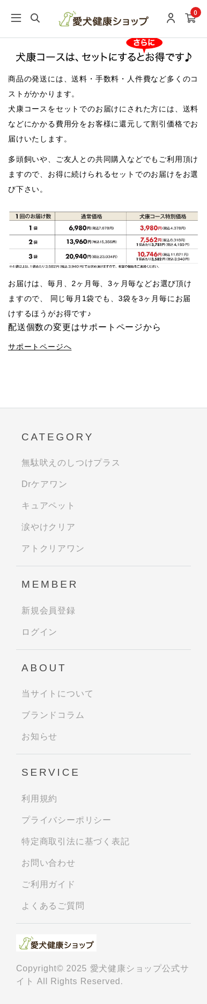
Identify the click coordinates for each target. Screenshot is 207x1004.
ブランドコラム (53, 715)
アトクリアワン (53, 548)
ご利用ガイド (48, 884)
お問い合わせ (48, 862)
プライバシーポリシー (66, 820)
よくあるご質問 (53, 905)
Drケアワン (44, 484)
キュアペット (48, 505)
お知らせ (39, 736)
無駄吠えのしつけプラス (71, 462)
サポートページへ (39, 346)
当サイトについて (57, 693)
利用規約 (39, 798)
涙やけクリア (48, 526)
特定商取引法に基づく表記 (75, 841)
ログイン (39, 631)
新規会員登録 (48, 610)
